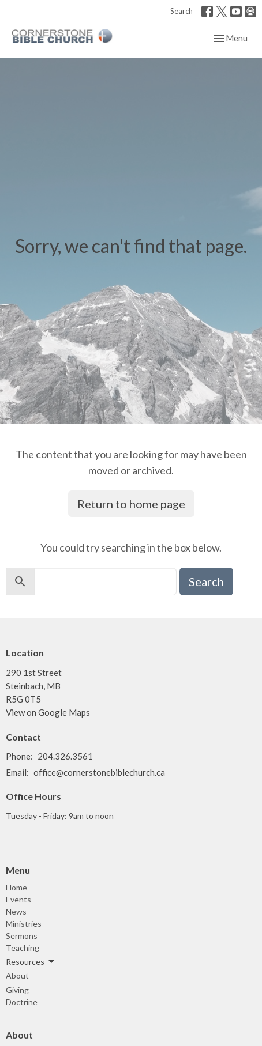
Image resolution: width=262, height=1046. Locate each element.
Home (16, 887)
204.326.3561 (65, 756)
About (17, 975)
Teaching (22, 948)
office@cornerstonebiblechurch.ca (99, 772)
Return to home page (131, 504)
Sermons (22, 936)
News (16, 911)
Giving (17, 990)
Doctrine (22, 1002)
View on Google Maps (48, 712)
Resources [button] (31, 962)
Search (181, 11)
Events (18, 899)
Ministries (24, 923)
